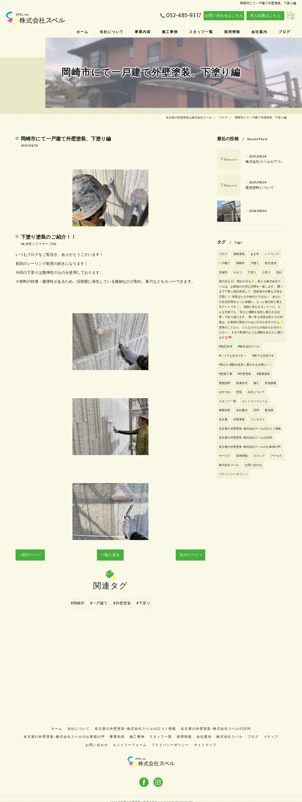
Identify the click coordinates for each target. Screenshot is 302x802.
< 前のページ (30, 555)
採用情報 (242, 455)
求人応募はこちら (265, 16)
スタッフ (259, 455)
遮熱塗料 (225, 383)
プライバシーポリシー (233, 474)
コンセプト (258, 419)
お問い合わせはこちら (224, 16)
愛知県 (269, 410)
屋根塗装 (239, 254)
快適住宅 (242, 383)
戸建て (255, 263)
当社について (256, 392)
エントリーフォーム (255, 401)
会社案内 (242, 410)
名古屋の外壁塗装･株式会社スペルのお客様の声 (250, 446)
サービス (225, 455)
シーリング (272, 254)
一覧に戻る (110, 555)
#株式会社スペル (249, 346)
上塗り (266, 272)
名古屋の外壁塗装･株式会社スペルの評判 (245, 437)
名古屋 (223, 419)
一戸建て (225, 263)
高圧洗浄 (270, 263)
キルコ (237, 272)
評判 (256, 410)
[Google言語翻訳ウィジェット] (291, 15)
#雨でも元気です (263, 355)
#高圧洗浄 (225, 346)
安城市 (223, 272)
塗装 (239, 392)
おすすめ (225, 392)
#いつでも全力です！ (233, 355)
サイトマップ (205, 739)
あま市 (255, 254)
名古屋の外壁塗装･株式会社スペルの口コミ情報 (250, 428)
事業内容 (225, 410)
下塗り (251, 272)
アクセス (276, 455)
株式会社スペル (229, 465)
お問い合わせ (253, 465)
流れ (279, 272)
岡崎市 (240, 263)
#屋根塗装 (263, 373)
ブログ (223, 254)
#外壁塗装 (244, 373)
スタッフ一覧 (227, 401)
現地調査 (270, 383)
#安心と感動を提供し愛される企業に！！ (246, 364)
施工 (256, 383)
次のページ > (190, 555)
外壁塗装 (239, 419)
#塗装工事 (225, 373)
